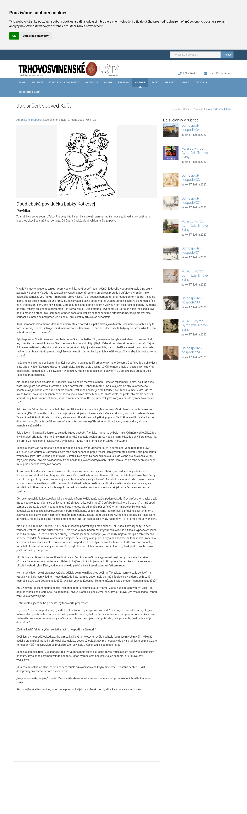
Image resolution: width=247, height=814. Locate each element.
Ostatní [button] (201, 82)
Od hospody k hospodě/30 (191, 300)
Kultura (170, 82)
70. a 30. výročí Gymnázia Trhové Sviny (194, 152)
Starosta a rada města (64, 82)
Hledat (227, 54)
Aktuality (92, 82)
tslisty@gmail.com (220, 73)
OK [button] (14, 35)
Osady (108, 82)
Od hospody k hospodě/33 (191, 177)
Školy (155, 82)
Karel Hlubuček (33, 119)
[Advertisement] (86, 255)
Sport (185, 82)
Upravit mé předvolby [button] (36, 35)
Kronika (123, 82)
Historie (139, 82)
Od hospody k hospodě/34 (191, 127)
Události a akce (30, 92)
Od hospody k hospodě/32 (191, 200)
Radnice (37, 82)
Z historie (198, 109)
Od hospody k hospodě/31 (191, 250)
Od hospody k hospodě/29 (191, 350)
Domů (22, 82)
